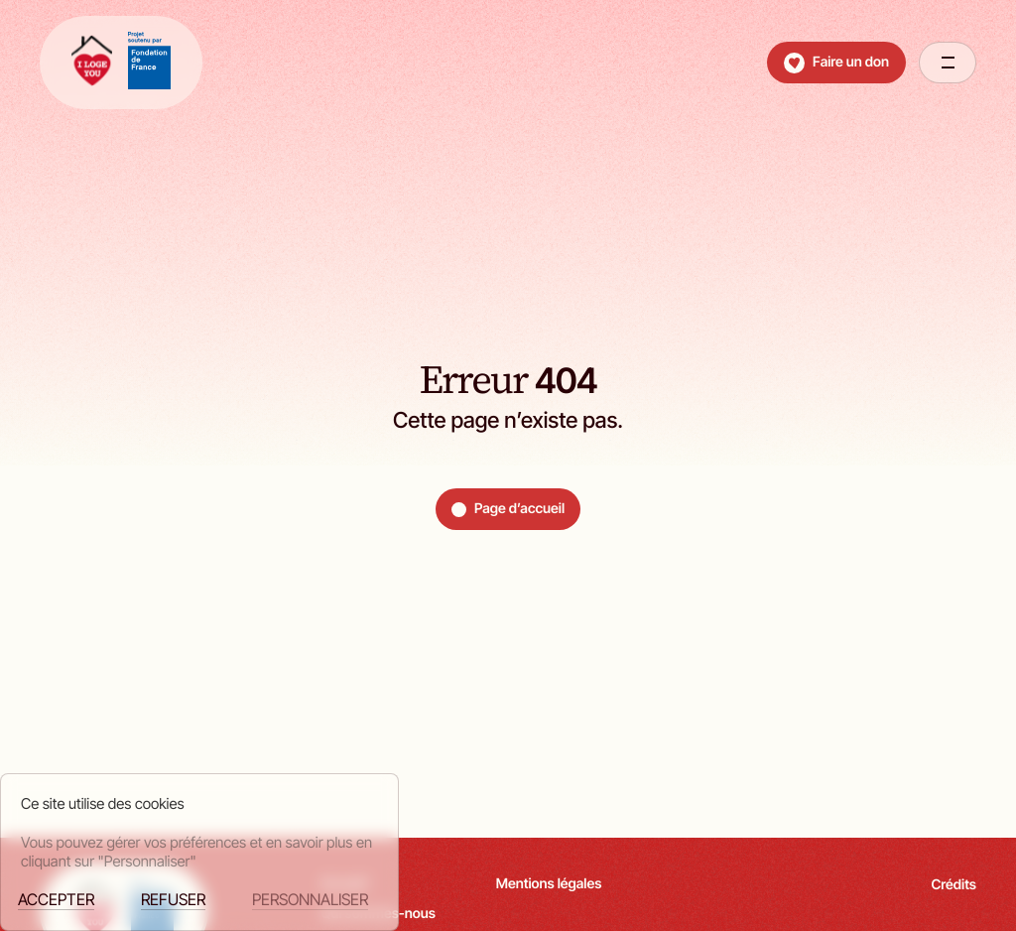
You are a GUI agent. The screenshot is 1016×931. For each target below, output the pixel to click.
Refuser (173, 899)
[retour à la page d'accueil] (121, 62)
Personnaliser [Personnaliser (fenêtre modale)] (310, 899)
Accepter (56, 899)
